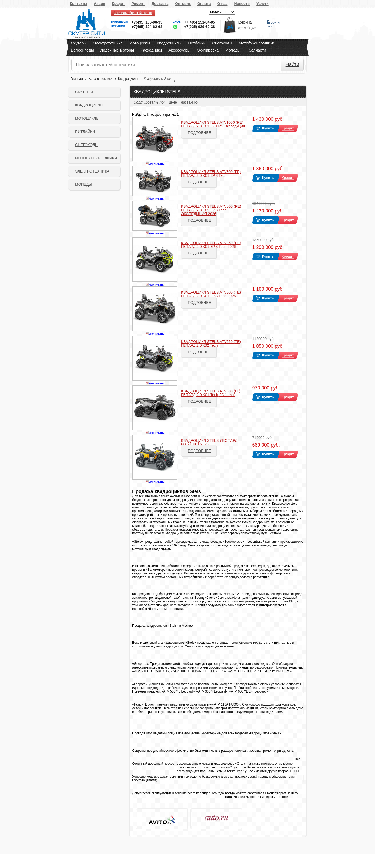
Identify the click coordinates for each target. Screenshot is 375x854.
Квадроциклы (169, 43)
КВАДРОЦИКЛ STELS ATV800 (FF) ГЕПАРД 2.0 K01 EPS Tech (211, 173)
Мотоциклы (139, 43)
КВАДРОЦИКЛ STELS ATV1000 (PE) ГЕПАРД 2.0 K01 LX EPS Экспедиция (213, 124)
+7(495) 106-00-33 (146, 22)
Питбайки (196, 43)
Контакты (78, 4)
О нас (222, 4)
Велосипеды (82, 50)
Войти (275, 22)
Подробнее (199, 133)
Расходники (151, 50)
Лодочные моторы (117, 50)
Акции (99, 4)
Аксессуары (179, 50)
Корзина (245, 22)
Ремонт (138, 4)
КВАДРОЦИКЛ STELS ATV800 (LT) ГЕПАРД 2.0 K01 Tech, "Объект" (210, 393)
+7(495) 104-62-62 (146, 27)
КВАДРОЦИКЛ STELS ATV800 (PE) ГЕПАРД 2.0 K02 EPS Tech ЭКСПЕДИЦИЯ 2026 (211, 210)
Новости (242, 4)
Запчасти (257, 50)
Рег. (269, 27)
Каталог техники (100, 79)
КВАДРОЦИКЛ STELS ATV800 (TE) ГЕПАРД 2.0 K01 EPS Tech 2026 (211, 294)
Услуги (262, 4)
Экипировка (208, 50)
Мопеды (232, 50)
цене (173, 102)
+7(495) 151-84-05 (199, 22)
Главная (77, 79)
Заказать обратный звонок (133, 13)
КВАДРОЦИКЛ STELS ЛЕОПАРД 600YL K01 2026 (209, 442)
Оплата (204, 4)
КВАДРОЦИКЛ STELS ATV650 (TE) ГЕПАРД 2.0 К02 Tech (211, 343)
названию (189, 102)
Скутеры (78, 43)
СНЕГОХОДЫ (86, 145)
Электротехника (107, 43)
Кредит (118, 4)
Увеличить (156, 164)
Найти (292, 64)
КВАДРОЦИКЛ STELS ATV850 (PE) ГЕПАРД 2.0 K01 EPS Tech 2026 (211, 244)
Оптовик (183, 4)
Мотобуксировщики (256, 43)
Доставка (160, 4)
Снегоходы (222, 43)
